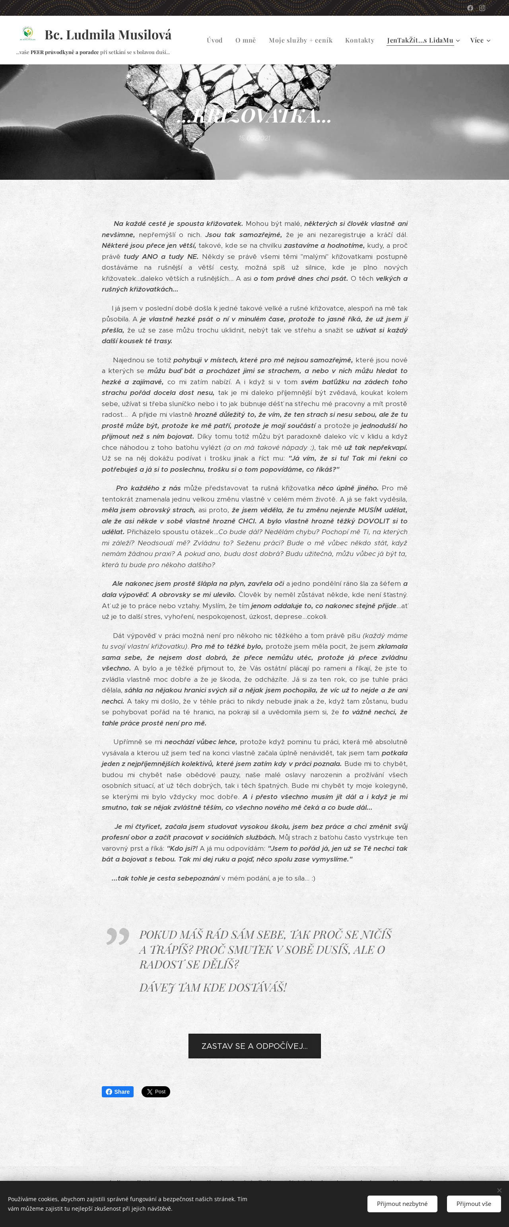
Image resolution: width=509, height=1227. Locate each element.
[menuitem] (217, 40)
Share (118, 1092)
